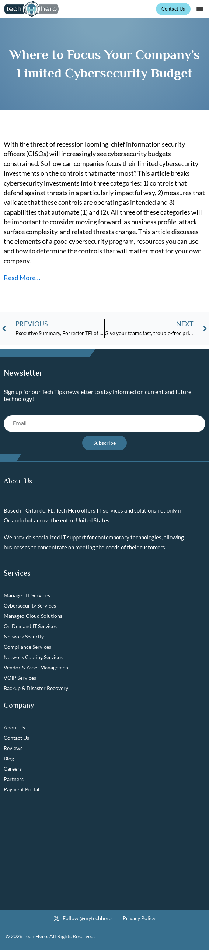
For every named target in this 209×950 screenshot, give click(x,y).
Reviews (13, 748)
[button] (199, 8)
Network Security (24, 636)
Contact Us (16, 738)
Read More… (22, 278)
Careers (13, 769)
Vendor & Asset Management (37, 667)
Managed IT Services (27, 595)
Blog (9, 758)
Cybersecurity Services (30, 605)
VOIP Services (20, 678)
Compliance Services (27, 647)
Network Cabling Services (33, 657)
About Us (14, 727)
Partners (14, 779)
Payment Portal (21, 789)
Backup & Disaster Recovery (36, 688)
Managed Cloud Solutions (33, 616)
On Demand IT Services (30, 626)
